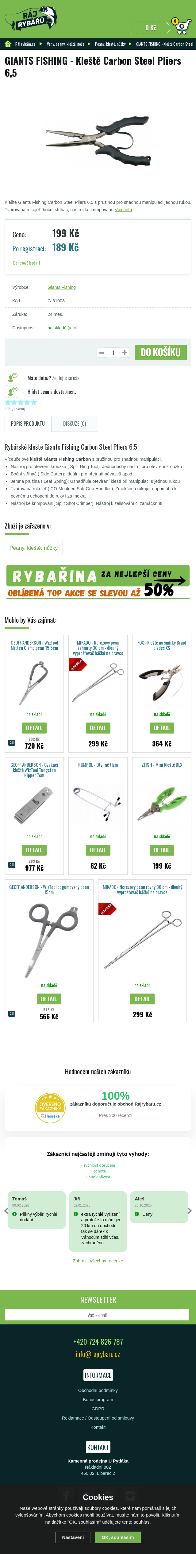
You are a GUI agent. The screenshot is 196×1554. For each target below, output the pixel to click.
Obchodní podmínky (98, 1390)
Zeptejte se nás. (54, 378)
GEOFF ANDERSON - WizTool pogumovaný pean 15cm (49, 889)
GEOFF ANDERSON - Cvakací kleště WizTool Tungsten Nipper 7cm (34, 769)
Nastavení (73, 1537)
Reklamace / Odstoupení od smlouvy (98, 1418)
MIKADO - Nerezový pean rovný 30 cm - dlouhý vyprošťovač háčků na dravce (142, 889)
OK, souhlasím (118, 1537)
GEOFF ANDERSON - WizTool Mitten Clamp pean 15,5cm (34, 645)
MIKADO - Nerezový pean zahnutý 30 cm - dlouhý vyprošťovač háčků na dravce (98, 647)
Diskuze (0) (74, 423)
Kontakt (98, 1427)
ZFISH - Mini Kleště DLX (162, 764)
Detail (34, 727)
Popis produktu (28, 423)
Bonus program (98, 1399)
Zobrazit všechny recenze (98, 1260)
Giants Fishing (62, 287)
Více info (123, 209)
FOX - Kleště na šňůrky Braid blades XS (161, 645)
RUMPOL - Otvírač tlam (98, 764)
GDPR (98, 1408)
